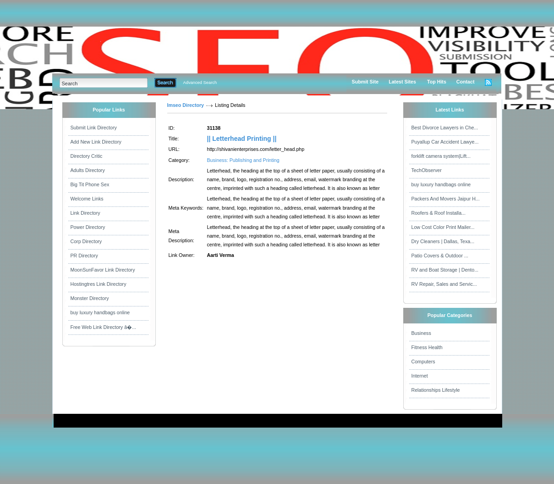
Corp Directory (86, 241)
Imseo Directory (185, 105)
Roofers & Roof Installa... (438, 213)
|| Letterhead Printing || (242, 138)
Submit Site (365, 81)
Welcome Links (87, 198)
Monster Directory (90, 298)
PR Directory (84, 255)
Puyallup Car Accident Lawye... (445, 142)
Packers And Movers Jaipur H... (445, 198)
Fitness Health (427, 347)
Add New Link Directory (96, 142)
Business (421, 333)
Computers (423, 361)
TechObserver (426, 170)
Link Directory (85, 213)
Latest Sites (402, 81)
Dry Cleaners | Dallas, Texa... (443, 241)
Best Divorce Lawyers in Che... (444, 127)
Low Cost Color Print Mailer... (443, 227)
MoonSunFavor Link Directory (103, 270)
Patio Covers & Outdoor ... (439, 255)
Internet (419, 375)
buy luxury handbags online (100, 312)
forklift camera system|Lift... (441, 156)
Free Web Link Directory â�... (103, 327)
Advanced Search (200, 82)
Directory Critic (87, 156)
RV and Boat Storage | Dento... (445, 270)
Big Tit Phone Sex (90, 184)
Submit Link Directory (94, 127)
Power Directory (88, 227)
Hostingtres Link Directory (98, 284)
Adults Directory (88, 170)
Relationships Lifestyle (435, 390)
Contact (465, 81)
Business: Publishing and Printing (243, 160)
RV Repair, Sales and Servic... (444, 284)
